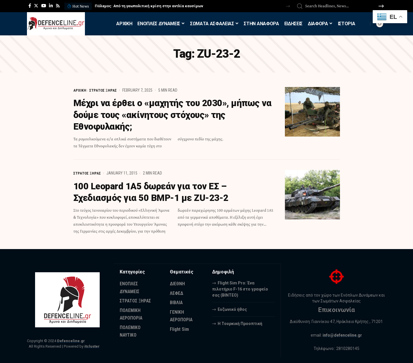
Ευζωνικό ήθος (232, 308)
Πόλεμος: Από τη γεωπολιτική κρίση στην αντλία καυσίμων (149, 6)
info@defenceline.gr (342, 334)
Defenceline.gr (71, 340)
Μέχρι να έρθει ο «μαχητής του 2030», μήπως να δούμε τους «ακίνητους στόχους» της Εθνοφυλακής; (170, 114)
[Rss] (57, 6)
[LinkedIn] (51, 6)
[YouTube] (44, 6)
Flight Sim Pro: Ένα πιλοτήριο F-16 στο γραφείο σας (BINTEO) (240, 288)
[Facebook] (29, 6)
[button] (288, 6)
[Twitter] (36, 6)
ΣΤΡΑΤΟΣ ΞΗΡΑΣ (103, 90)
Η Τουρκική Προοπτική (240, 323)
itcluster (92, 346)
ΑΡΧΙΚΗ (79, 90)
